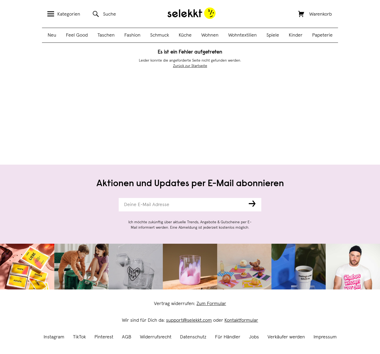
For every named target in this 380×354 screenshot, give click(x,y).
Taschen (106, 35)
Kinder (295, 35)
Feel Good (77, 35)
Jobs (254, 337)
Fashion (132, 35)
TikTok (79, 337)
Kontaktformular (241, 320)
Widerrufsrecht (155, 337)
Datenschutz (193, 337)
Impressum (325, 337)
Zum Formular (211, 303)
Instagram (54, 337)
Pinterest (103, 337)
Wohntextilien (242, 35)
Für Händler (227, 337)
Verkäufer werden (286, 337)
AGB (126, 337)
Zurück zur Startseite (190, 66)
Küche (185, 35)
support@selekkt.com (189, 320)
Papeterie (322, 35)
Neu (52, 35)
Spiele (272, 35)
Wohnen (210, 35)
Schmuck (159, 35)
